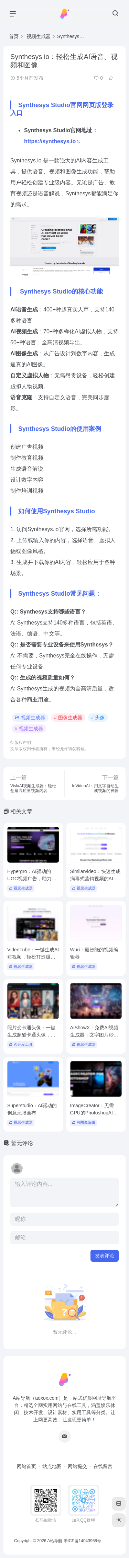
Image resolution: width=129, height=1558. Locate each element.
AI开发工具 (20, 1044)
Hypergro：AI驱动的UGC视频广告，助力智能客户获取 (31, 879)
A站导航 (54, 1540)
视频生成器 (30, 717)
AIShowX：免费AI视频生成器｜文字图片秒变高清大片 (94, 1035)
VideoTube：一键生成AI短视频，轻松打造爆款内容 (33, 957)
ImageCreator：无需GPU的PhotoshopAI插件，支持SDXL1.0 (94, 1113)
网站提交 (77, 1466)
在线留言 (102, 1466)
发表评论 (104, 1255)
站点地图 (52, 1466)
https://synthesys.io (50, 141)
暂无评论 (22, 1143)
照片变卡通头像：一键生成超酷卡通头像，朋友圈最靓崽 (31, 1035)
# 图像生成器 (68, 717)
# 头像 (98, 717)
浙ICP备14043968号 (82, 1540)
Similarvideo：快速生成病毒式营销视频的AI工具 (95, 879)
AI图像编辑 (83, 1122)
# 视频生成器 (29, 728)
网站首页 (26, 1466)
